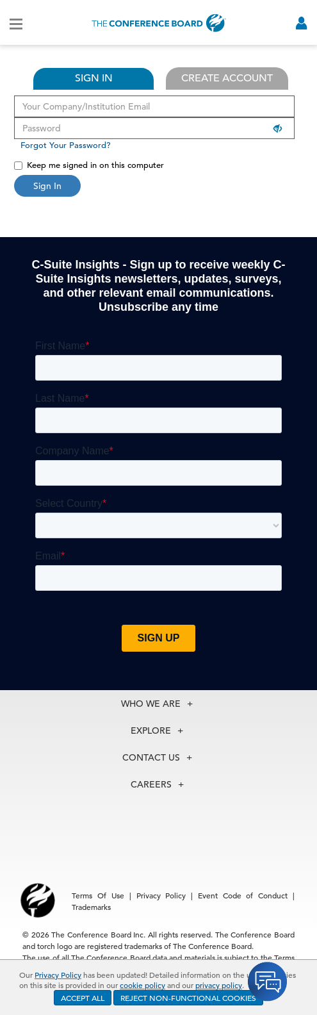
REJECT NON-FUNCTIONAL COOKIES (188, 998)
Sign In (47, 186)
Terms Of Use (98, 895)
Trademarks (91, 907)
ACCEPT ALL (82, 998)
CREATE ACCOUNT (227, 78)
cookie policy (142, 985)
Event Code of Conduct (243, 895)
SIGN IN (94, 78)
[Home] (159, 22)
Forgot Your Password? (65, 145)
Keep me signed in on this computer (89, 165)
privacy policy (218, 985)
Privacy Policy (58, 975)
